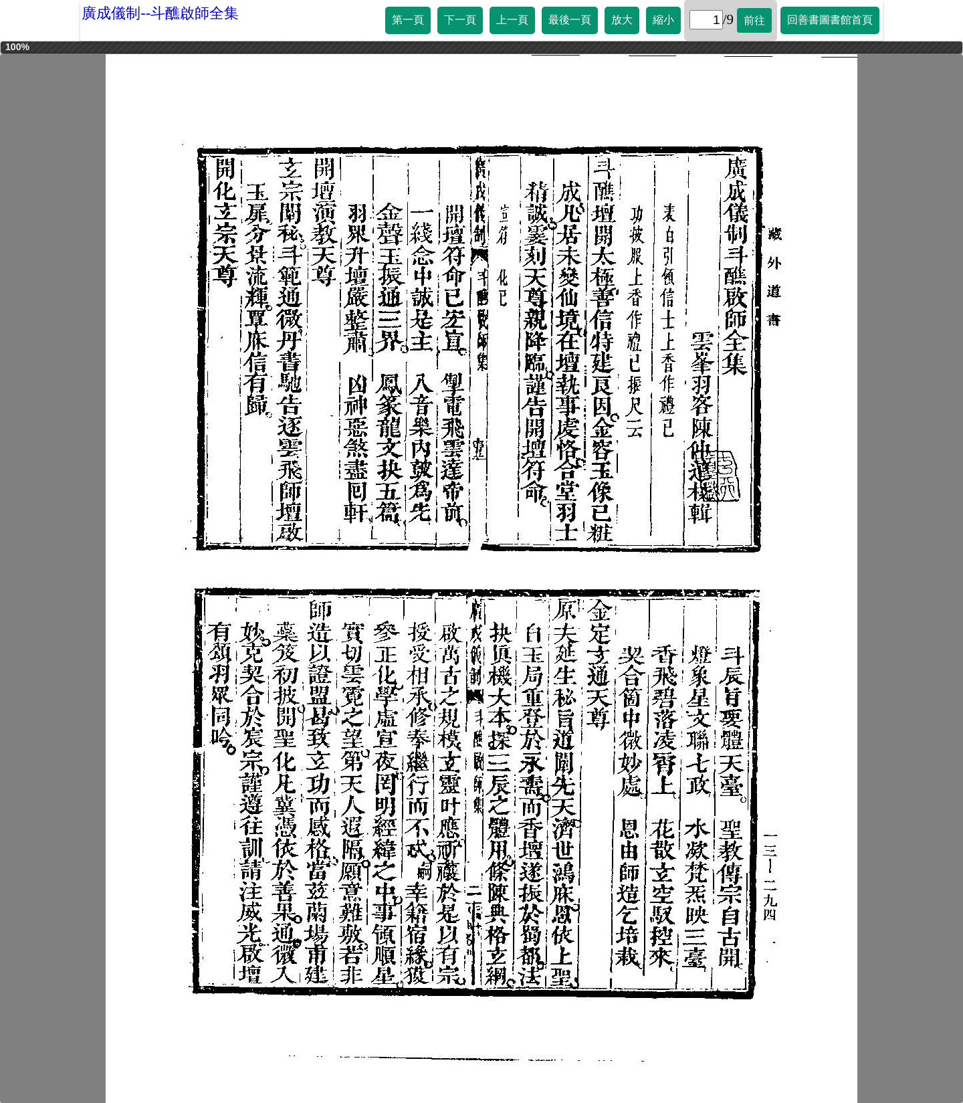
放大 (622, 19)
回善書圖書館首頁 (830, 19)
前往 (754, 20)
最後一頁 (569, 19)
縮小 (663, 19)
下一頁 (460, 19)
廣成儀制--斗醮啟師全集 (160, 13)
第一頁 (408, 19)
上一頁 (512, 19)
